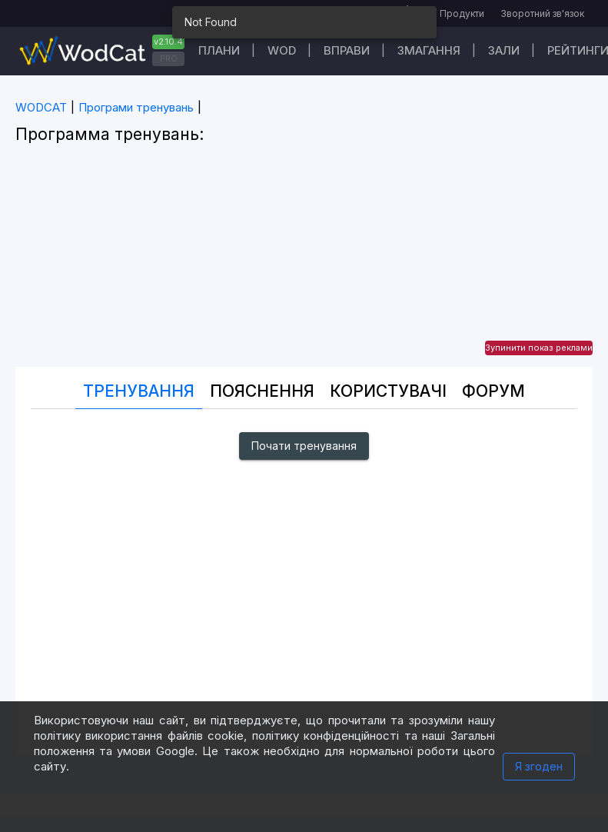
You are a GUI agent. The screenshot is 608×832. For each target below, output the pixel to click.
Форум (493, 391)
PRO (169, 58)
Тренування (138, 391)
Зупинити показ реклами (539, 347)
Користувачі (388, 391)
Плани (219, 50)
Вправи (347, 50)
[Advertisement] (304, 259)
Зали (504, 50)
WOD (281, 50)
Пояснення (262, 391)
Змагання (428, 50)
